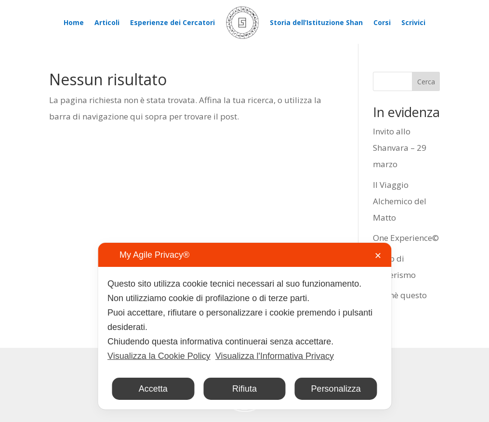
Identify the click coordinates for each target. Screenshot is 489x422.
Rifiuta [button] (244, 389)
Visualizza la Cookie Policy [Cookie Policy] (159, 356)
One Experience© (406, 237)
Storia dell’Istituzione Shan (316, 22)
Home (74, 22)
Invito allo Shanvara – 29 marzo (399, 148)
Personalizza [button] (336, 389)
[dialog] (244, 326)
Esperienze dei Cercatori (172, 22)
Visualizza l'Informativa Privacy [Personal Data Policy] (274, 356)
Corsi (382, 22)
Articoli (106, 22)
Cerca (426, 81)
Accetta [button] (153, 389)
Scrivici (413, 22)
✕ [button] (378, 256)
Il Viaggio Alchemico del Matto (399, 201)
